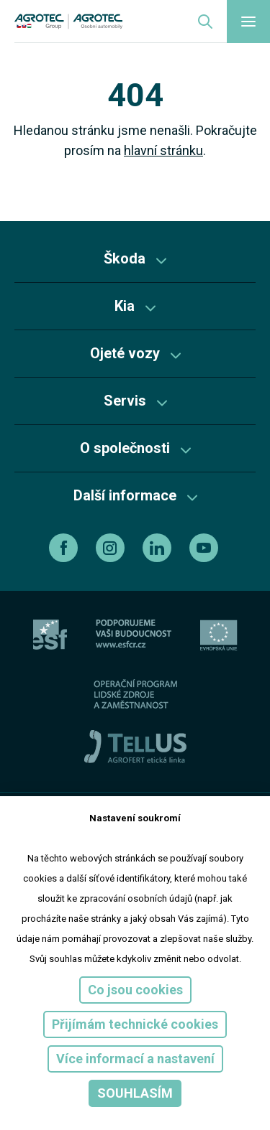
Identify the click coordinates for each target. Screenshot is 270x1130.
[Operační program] (135, 694)
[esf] (50, 635)
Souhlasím (135, 1093)
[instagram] (112, 547)
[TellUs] (135, 745)
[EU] (219, 635)
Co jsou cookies (135, 989)
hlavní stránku (163, 150)
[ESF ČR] (133, 635)
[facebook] (65, 547)
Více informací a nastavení (135, 1058)
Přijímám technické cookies (135, 1024)
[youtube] (205, 547)
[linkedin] (159, 547)
